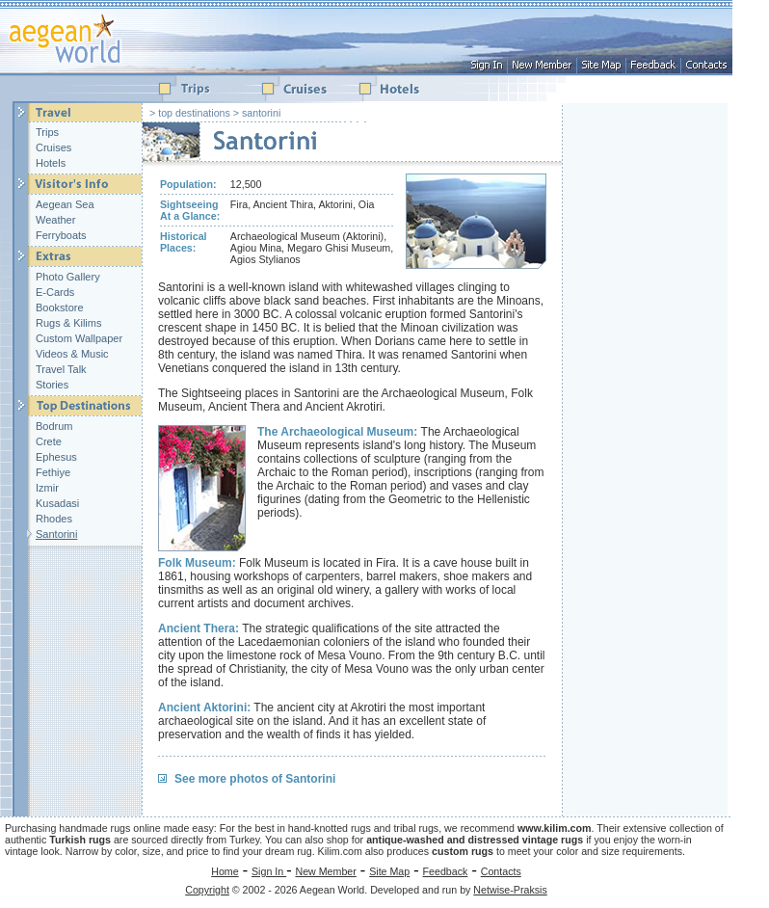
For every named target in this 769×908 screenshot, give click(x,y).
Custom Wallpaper (79, 338)
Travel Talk (61, 369)
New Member (325, 871)
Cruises (53, 147)
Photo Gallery (68, 276)
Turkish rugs (80, 839)
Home (224, 871)
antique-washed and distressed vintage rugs (474, 839)
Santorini (56, 534)
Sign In (269, 871)
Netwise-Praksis (509, 889)
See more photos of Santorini (254, 779)
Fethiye (53, 472)
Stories (52, 384)
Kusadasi (57, 503)
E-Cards (55, 292)
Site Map (389, 871)
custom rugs (462, 851)
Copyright (207, 889)
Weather (55, 220)
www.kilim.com (554, 828)
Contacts (501, 871)
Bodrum (54, 426)
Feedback (445, 871)
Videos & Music (72, 354)
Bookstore (60, 307)
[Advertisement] (647, 392)
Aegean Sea (65, 204)
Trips (47, 132)
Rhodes (54, 518)
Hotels (51, 163)
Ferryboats (61, 235)
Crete (49, 441)
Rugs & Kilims (68, 323)
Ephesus (56, 457)
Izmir (47, 488)
